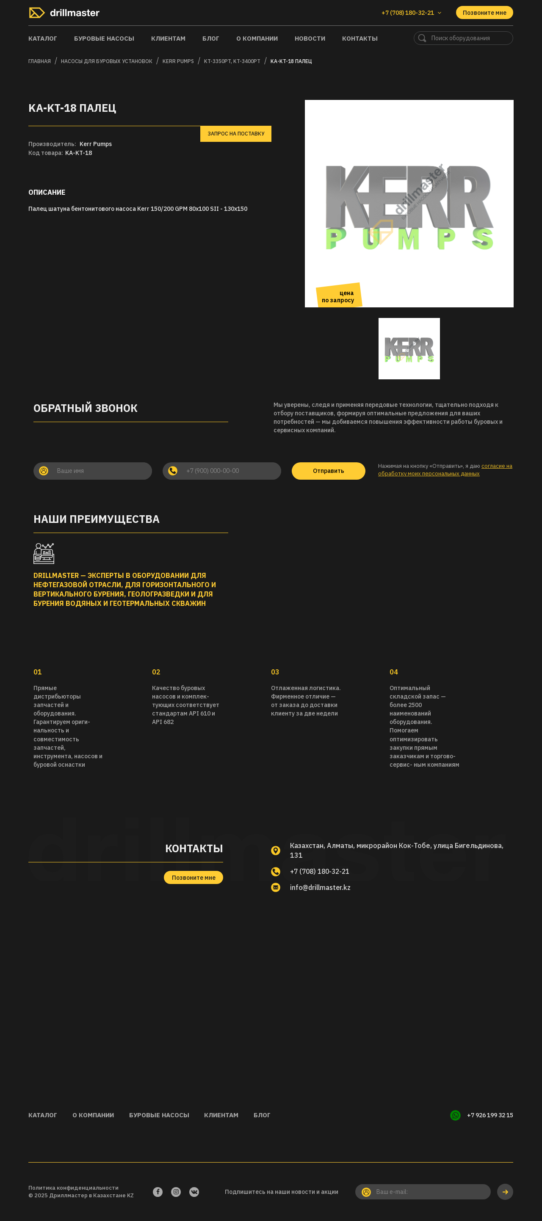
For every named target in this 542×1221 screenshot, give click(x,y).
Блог (210, 38)
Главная (39, 61)
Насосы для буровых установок (106, 61)
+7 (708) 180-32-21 (322, 871)
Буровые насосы (104, 38)
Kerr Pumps (96, 144)
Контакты (360, 38)
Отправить (328, 471)
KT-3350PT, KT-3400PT (232, 61)
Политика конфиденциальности (73, 1187)
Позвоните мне (484, 13)
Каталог (42, 38)
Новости (310, 38)
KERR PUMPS (178, 61)
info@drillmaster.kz (322, 887)
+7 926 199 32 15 (490, 1115)
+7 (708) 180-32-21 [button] (411, 13)
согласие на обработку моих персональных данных (445, 470)
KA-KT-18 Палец (291, 61)
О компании (257, 38)
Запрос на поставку (235, 133)
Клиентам (168, 38)
